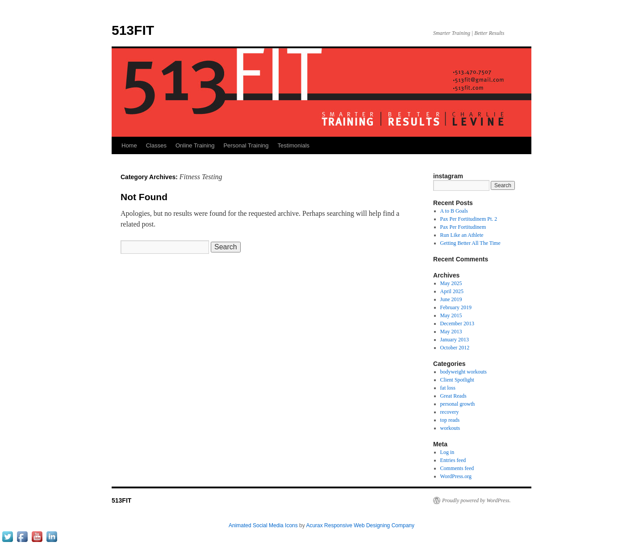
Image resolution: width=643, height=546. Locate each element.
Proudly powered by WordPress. (476, 500)
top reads (450, 420)
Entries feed (453, 460)
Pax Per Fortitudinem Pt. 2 (468, 219)
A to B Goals (454, 211)
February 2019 (456, 307)
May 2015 (451, 315)
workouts (450, 428)
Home (129, 145)
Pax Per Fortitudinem (463, 227)
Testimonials (294, 145)
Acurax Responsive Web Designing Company (360, 525)
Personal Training (245, 145)
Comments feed (457, 468)
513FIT (133, 30)
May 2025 (451, 283)
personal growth (457, 404)
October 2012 (455, 347)
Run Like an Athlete (462, 235)
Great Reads (453, 396)
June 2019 (451, 299)
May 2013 (451, 331)
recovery (449, 412)
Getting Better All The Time (470, 243)
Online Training (194, 145)
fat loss (447, 388)
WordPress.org (456, 476)
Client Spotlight (457, 380)
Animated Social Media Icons (263, 525)
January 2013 (454, 339)
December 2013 (457, 323)
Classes (156, 145)
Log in (447, 452)
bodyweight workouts (463, 372)
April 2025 (451, 291)
